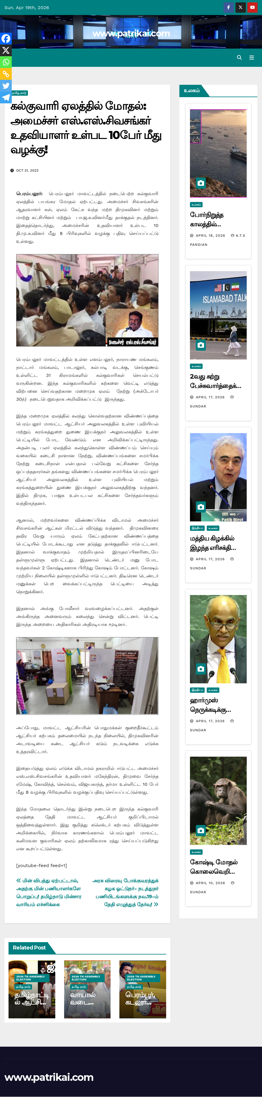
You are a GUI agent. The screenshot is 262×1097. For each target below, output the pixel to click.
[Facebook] (6, 38)
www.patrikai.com (131, 33)
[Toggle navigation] (252, 58)
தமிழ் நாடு (19, 93)
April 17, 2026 (211, 397)
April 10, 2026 (211, 883)
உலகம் (196, 204)
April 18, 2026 (211, 235)
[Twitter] (6, 86)
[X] (6, 50)
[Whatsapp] (6, 62)
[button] (239, 57)
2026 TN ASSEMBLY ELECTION (30, 978)
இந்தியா (197, 528)
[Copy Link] (6, 74)
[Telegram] (6, 97)
